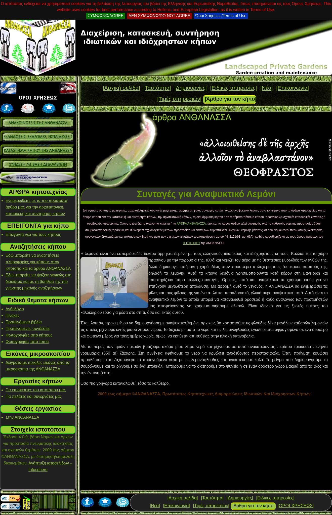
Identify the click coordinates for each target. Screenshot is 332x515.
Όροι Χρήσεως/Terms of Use (220, 16)
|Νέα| (266, 88)
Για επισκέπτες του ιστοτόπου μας (36, 390)
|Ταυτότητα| (157, 88)
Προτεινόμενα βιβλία (24, 322)
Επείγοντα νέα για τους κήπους (33, 234)
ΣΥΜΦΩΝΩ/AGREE (105, 16)
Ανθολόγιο (15, 309)
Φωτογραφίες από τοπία (27, 341)
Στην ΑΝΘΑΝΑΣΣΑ (22, 417)
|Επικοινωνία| (292, 88)
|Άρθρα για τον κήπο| (230, 99)
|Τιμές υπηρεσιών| (179, 99)
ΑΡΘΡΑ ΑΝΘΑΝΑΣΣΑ (191, 223)
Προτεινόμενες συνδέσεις (28, 328)
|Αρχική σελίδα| (121, 88)
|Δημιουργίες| (190, 88)
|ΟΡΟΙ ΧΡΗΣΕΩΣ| (295, 505)
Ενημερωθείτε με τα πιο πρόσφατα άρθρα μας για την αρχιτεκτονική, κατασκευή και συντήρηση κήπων (36, 207)
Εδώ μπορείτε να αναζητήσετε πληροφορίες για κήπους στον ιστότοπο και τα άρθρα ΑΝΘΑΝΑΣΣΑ (38, 262)
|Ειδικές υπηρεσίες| (233, 88)
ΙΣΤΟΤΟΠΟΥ (191, 243)
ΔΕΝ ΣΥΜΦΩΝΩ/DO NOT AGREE (159, 16)
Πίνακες (12, 315)
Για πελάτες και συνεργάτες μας (34, 396)
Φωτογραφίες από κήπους (29, 335)
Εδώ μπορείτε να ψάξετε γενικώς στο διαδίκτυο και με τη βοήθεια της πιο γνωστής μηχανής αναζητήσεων (38, 281)
